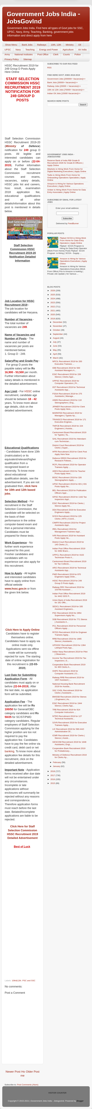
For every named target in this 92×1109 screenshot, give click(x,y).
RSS (49, 67)
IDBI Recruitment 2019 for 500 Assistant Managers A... (66, 369)
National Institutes (24, 54)
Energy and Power (48, 49)
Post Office (42, 54)
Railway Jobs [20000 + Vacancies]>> (64, 86)
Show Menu (11, 44)
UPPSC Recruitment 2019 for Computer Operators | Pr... (65, 382)
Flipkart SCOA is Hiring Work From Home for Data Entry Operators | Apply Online (73, 240)
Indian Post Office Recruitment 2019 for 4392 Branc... (68, 549)
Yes (62, 16)
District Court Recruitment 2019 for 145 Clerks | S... (68, 543)
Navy (18, 49)
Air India (82, 49)
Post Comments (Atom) (27, 1085)
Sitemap (27, 59)
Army (7, 54)
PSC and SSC (28, 980)
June (55, 346)
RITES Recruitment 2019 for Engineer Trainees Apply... (69, 633)
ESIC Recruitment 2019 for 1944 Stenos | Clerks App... (67, 704)
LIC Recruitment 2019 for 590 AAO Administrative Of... (68, 730)
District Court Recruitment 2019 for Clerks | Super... (68, 446)
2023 (53, 302)
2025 (53, 294)
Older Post (32, 1071)
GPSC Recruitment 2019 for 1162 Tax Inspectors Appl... (69, 498)
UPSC (8, 49)
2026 (53, 290)
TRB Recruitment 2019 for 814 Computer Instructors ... (66, 711)
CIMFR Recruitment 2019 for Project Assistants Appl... (68, 524)
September (58, 334)
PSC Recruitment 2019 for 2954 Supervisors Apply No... (66, 614)
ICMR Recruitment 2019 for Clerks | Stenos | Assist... (68, 736)
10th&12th (16, 980)
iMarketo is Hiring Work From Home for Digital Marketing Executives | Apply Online (66, 170)
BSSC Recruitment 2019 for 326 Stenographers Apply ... (67, 478)
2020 (53, 314)
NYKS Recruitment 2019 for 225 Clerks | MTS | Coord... (67, 517)
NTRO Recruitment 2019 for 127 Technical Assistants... (67, 717)
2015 (53, 783)
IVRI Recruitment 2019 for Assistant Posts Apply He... (68, 536)
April (55, 354)
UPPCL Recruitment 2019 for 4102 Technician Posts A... (68, 556)
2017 (53, 775)
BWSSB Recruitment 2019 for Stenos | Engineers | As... (69, 698)
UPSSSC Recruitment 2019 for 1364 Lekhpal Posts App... (69, 646)
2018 (53, 771)
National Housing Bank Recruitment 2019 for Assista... (68, 685)
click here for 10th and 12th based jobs (21, 490)
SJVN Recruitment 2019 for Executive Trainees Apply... (69, 723)
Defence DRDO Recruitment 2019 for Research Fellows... (69, 459)
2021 (53, 310)
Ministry (70, 44)
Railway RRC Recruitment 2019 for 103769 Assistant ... (68, 588)
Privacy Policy (12, 59)
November (58, 326)
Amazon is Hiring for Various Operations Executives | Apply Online (65, 185)
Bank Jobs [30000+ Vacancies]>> (62, 82)
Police (78, 54)
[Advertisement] (22, 121)
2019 (53, 318)
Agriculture (68, 49)
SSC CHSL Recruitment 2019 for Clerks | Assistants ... (67, 691)
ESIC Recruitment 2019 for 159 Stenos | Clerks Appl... (66, 375)
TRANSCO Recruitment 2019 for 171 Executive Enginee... (69, 420)
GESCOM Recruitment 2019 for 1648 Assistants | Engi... (69, 743)
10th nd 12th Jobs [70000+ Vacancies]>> (65, 90)
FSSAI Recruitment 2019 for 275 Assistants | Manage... (67, 395)
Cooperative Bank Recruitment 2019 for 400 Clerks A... (68, 665)
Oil (79, 44)
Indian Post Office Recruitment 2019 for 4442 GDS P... (68, 594)
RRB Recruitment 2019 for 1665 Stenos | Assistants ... (67, 640)
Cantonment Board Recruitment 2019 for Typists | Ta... (69, 433)
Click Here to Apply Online (22, 629)
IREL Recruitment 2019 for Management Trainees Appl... (66, 530)
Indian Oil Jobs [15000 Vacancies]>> (63, 93)
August (56, 338)
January (57, 766)
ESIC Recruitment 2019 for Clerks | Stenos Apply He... (68, 504)
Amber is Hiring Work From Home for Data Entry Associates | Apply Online (66, 191)
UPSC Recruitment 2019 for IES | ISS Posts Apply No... (69, 485)
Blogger (80, 1101)
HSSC (28, 391)
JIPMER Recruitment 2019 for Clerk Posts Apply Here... (68, 407)
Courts (66, 54)
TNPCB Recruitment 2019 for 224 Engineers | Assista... (67, 427)
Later (31, 16)
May (55, 350)
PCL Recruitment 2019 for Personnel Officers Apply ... (69, 627)
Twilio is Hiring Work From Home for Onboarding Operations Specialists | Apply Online (66, 177)
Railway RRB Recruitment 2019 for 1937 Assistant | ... (68, 678)
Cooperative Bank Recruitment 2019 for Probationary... (68, 749)
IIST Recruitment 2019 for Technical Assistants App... (68, 388)
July (55, 342)
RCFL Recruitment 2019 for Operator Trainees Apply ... (69, 465)
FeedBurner (73, 223)
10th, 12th (56, 44)
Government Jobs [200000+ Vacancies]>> (66, 79)
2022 (53, 306)
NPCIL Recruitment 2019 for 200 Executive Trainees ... (67, 362)
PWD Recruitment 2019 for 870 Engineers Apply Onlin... (66, 575)
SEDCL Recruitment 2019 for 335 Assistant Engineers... (67, 607)
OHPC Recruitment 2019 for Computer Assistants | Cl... (65, 672)
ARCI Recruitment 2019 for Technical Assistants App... (69, 569)
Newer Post (13, 1071)
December (58, 322)
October (57, 330)
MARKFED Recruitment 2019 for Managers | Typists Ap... (67, 414)
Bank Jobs (27, 44)
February (57, 762)
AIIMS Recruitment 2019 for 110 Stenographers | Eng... (67, 401)
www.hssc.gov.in (16, 588)
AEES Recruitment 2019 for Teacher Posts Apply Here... (68, 472)
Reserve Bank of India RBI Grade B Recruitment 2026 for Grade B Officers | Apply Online (65, 162)
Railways (41, 44)
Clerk (55, 54)
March (56, 358)
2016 (53, 779)
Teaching (30, 49)
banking (9, 751)
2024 (53, 298)
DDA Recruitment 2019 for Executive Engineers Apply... (69, 511)
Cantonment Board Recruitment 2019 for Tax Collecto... (69, 562)
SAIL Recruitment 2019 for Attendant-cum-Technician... (69, 440)
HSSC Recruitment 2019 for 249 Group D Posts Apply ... (67, 582)
